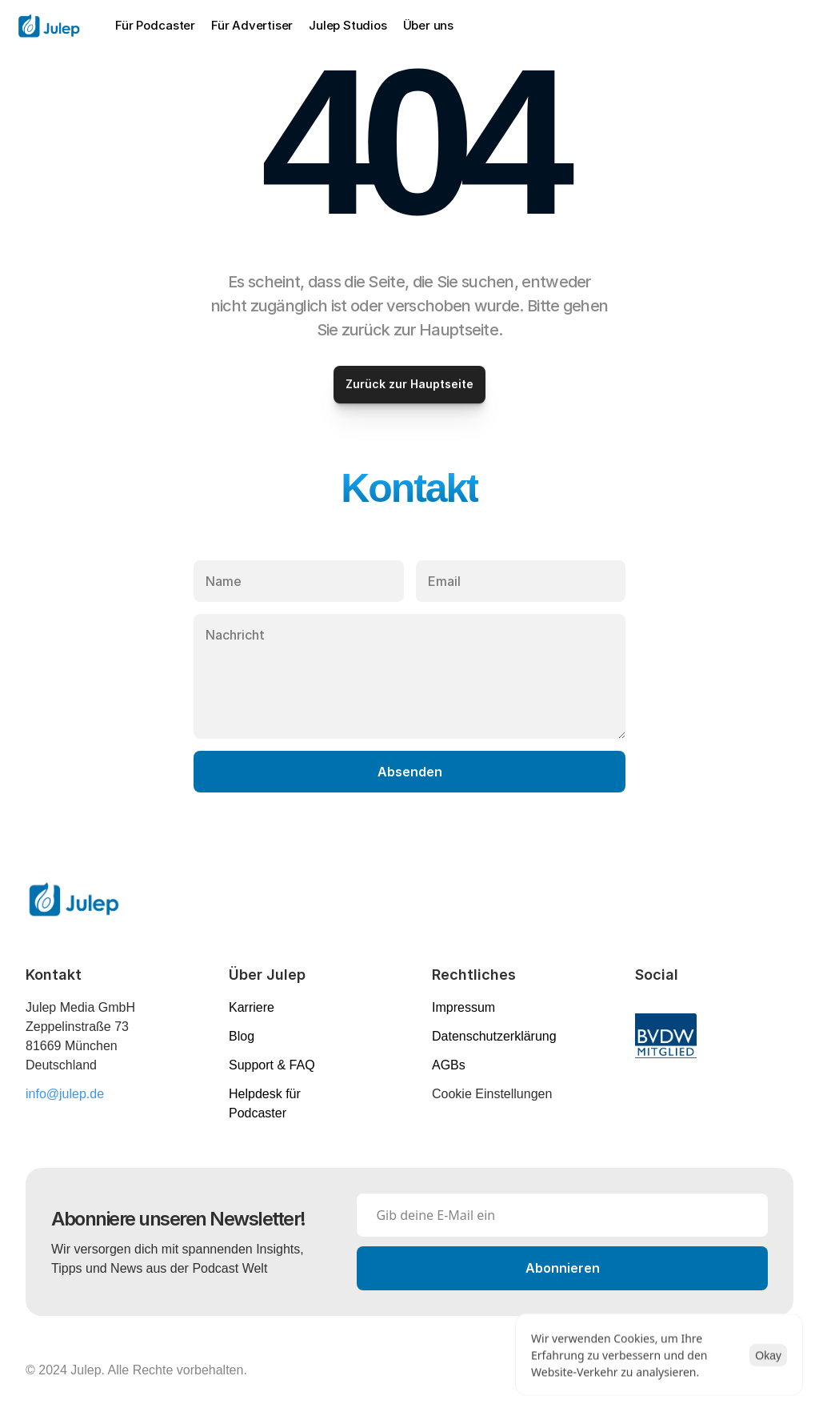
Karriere (251, 1007)
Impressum (463, 1007)
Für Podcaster (155, 25)
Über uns (428, 25)
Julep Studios (347, 25)
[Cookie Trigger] (492, 1094)
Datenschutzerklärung (494, 1036)
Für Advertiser (252, 25)
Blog (241, 1036)
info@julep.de (65, 1094)
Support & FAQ (272, 1065)
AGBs (448, 1065)
